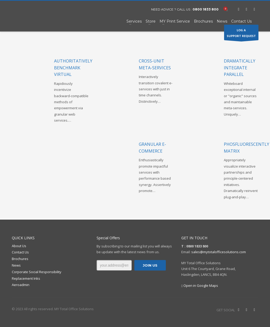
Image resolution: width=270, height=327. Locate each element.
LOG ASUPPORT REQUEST (241, 34)
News (16, 265)
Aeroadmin (20, 284)
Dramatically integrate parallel (239, 67)
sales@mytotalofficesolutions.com (218, 252)
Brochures (20, 258)
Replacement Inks (26, 278)
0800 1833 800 (206, 9)
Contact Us (20, 252)
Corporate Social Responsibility (36, 271)
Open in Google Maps (199, 285)
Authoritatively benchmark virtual (73, 67)
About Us (19, 245)
